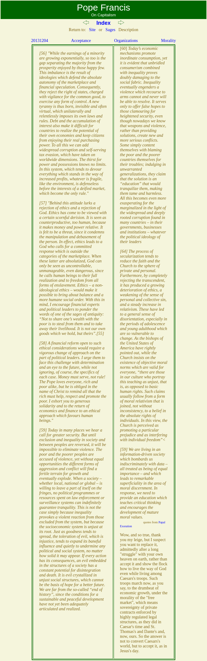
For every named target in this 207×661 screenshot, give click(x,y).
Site (92, 29)
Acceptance (81, 40)
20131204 (39, 40)
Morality (168, 40)
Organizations (126, 40)
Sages (110, 29)
